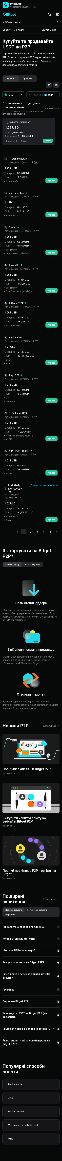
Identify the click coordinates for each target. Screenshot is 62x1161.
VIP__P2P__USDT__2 (20, 451)
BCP (7, 363)
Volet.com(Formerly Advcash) (18, 436)
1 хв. (37, 268)
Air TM (8, 439)
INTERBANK (10, 401)
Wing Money (10, 250)
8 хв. (37, 196)
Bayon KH (16, 265)
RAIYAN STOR (18, 303)
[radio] (11, 79)
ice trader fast (18, 193)
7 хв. (36, 162)
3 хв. (38, 230)
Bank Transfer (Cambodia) (17, 291)
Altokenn (15, 337)
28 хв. (36, 378)
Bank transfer (11, 181)
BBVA (7, 360)
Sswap (14, 227)
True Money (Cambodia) (16, 253)
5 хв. (35, 454)
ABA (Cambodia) (12, 326)
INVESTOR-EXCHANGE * (20, 122)
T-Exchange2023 (18, 158)
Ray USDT (16, 375)
